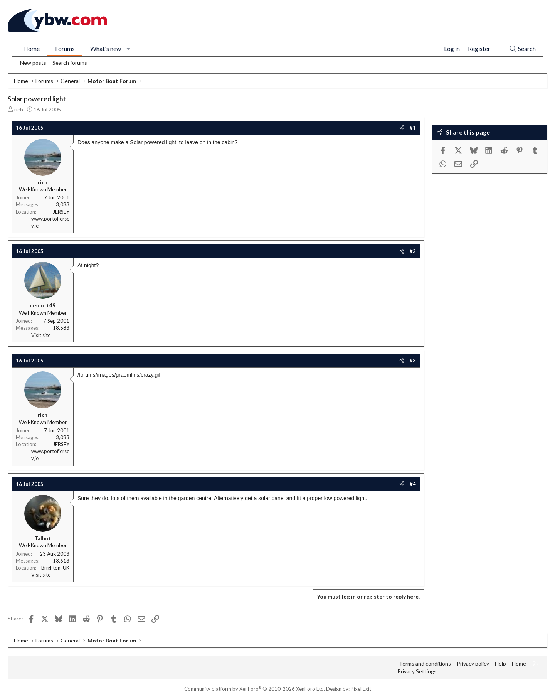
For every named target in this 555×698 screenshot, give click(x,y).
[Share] (402, 127)
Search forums (69, 62)
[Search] (522, 48)
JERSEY (61, 212)
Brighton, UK (55, 568)
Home (31, 48)
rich (18, 109)
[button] (128, 48)
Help (500, 663)
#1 (413, 128)
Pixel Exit (361, 689)
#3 (413, 360)
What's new (105, 48)
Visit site (40, 335)
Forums (65, 48)
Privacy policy (473, 663)
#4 (413, 484)
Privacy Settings (417, 671)
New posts (33, 62)
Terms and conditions (425, 663)
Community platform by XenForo (254, 689)
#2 (413, 251)
